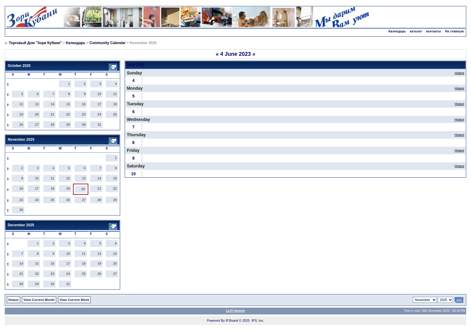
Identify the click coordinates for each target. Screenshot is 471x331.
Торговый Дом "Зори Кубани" (35, 43)
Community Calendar (108, 43)
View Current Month (39, 300)
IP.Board (232, 320)
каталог (416, 31)
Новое (459, 73)
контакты (433, 31)
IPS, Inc (257, 320)
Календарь (397, 31)
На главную (454, 31)
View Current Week (74, 300)
